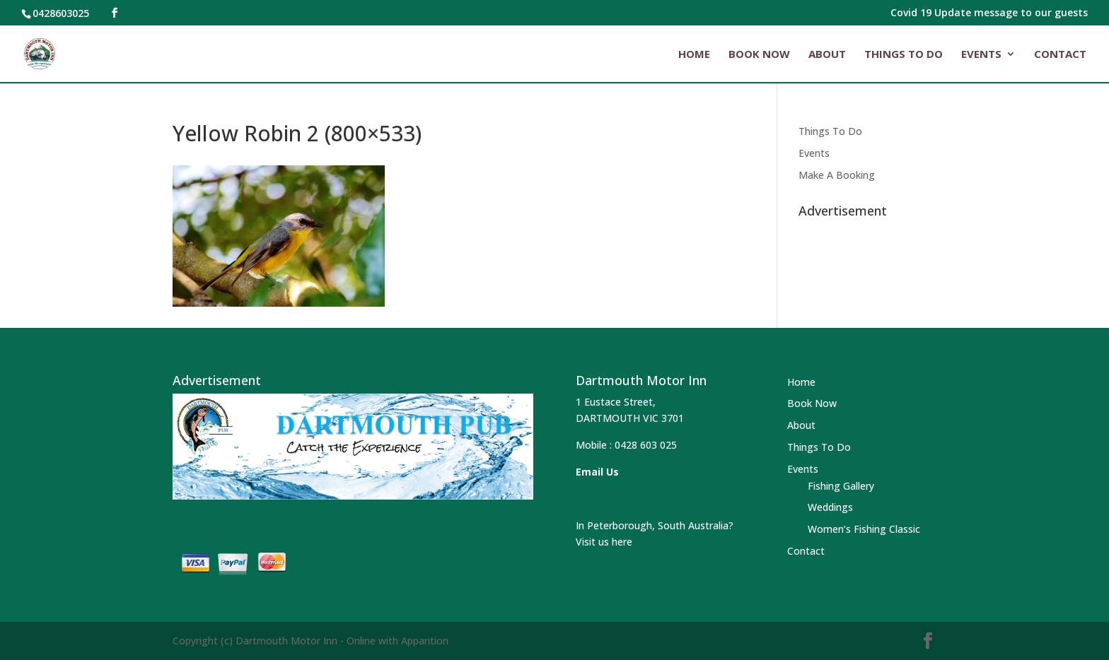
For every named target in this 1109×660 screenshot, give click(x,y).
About (827, 55)
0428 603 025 (646, 445)
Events (981, 55)
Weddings (830, 507)
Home (694, 55)
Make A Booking (837, 175)
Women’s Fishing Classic (864, 529)
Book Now (759, 55)
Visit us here (604, 541)
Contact (1060, 55)
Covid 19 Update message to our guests (989, 13)
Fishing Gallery (841, 486)
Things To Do (903, 55)
